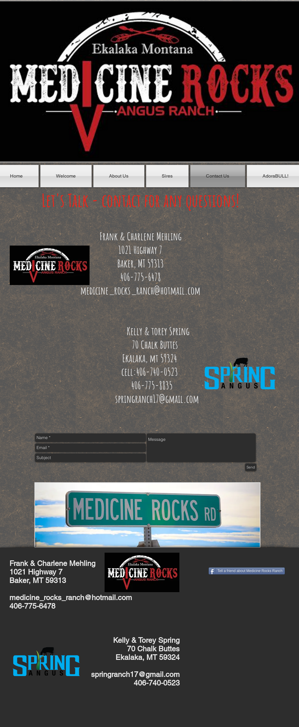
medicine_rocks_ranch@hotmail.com (140, 290)
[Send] (250, 467)
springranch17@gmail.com (157, 398)
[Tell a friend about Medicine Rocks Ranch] (247, 570)
